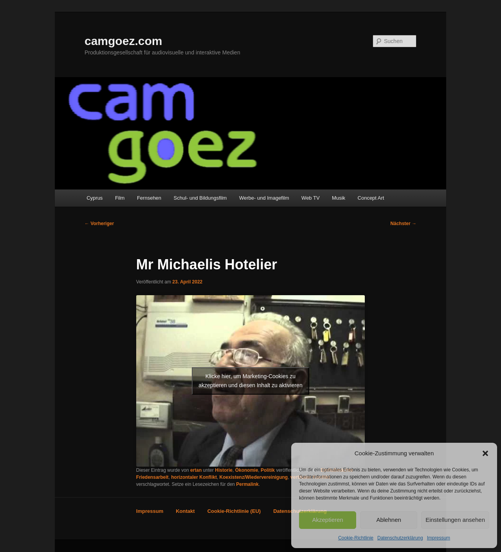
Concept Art (371, 198)
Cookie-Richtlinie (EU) (234, 511)
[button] (485, 453)
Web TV (310, 198)
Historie (223, 470)
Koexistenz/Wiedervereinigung (254, 477)
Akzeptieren (327, 519)
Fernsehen (149, 198)
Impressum (438, 538)
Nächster (403, 223)
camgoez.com (123, 40)
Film (120, 198)
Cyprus (95, 198)
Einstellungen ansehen (455, 519)
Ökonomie (246, 470)
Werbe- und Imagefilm (264, 198)
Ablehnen (388, 519)
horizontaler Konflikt (194, 477)
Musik (338, 198)
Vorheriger (99, 223)
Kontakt (185, 511)
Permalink (247, 484)
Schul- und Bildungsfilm (200, 198)
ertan (196, 470)
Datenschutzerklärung (400, 538)
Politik (268, 470)
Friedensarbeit (152, 477)
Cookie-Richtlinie (355, 538)
